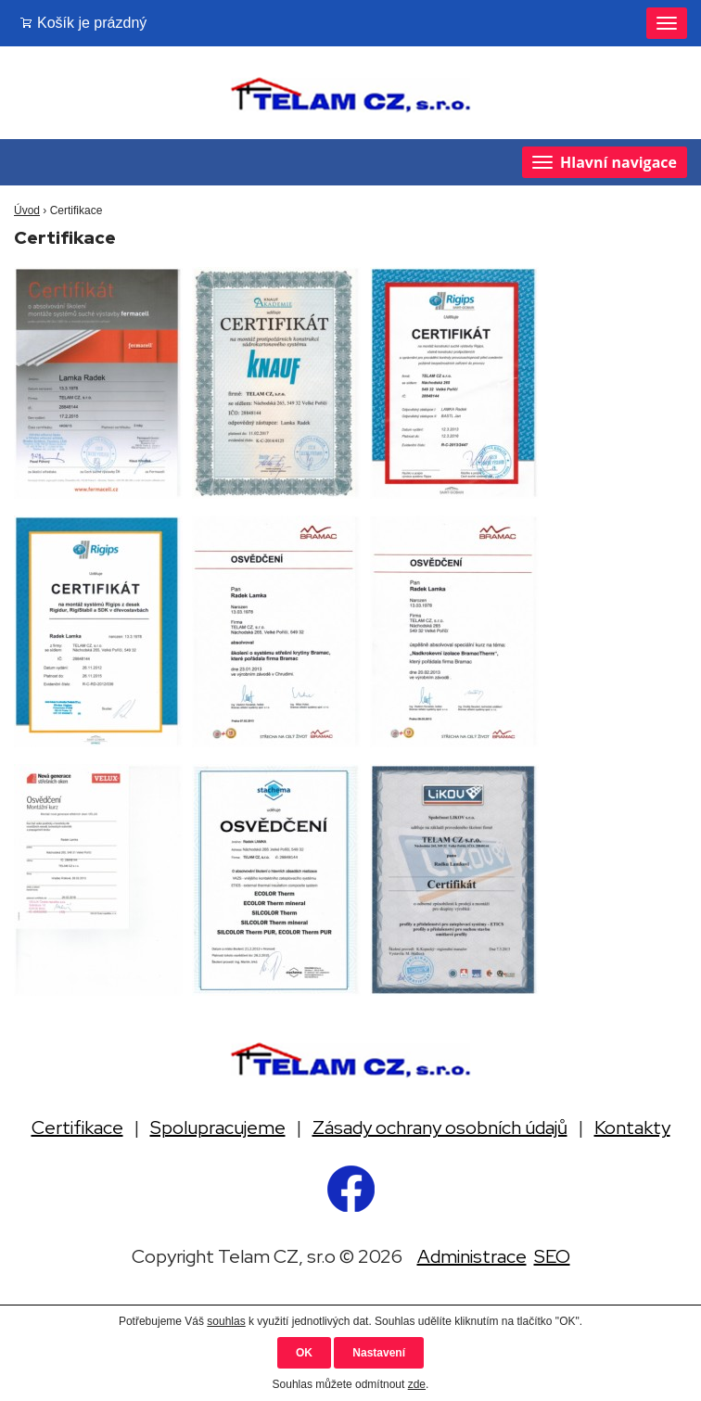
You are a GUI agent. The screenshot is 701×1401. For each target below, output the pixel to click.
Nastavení (378, 1352)
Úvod (27, 210)
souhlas (226, 1321)
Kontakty (632, 1127)
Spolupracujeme (218, 1127)
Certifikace (77, 1127)
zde (417, 1384)
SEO (552, 1256)
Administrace (472, 1256)
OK (304, 1352)
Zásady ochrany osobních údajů (439, 1127)
